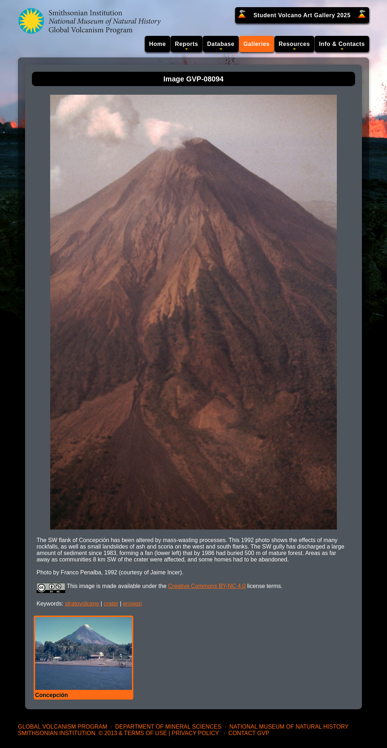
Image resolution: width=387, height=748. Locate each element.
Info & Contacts (342, 44)
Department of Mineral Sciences (168, 727)
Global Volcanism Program (62, 727)
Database (220, 44)
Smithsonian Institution (56, 733)
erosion (132, 604)
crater (111, 604)
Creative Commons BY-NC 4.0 (206, 586)
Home (157, 44)
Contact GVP (248, 733)
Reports (186, 44)
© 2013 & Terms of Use (133, 733)
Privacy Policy (195, 733)
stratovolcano (82, 604)
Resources (294, 44)
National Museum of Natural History (289, 727)
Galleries (256, 44)
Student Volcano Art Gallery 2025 (301, 15)
